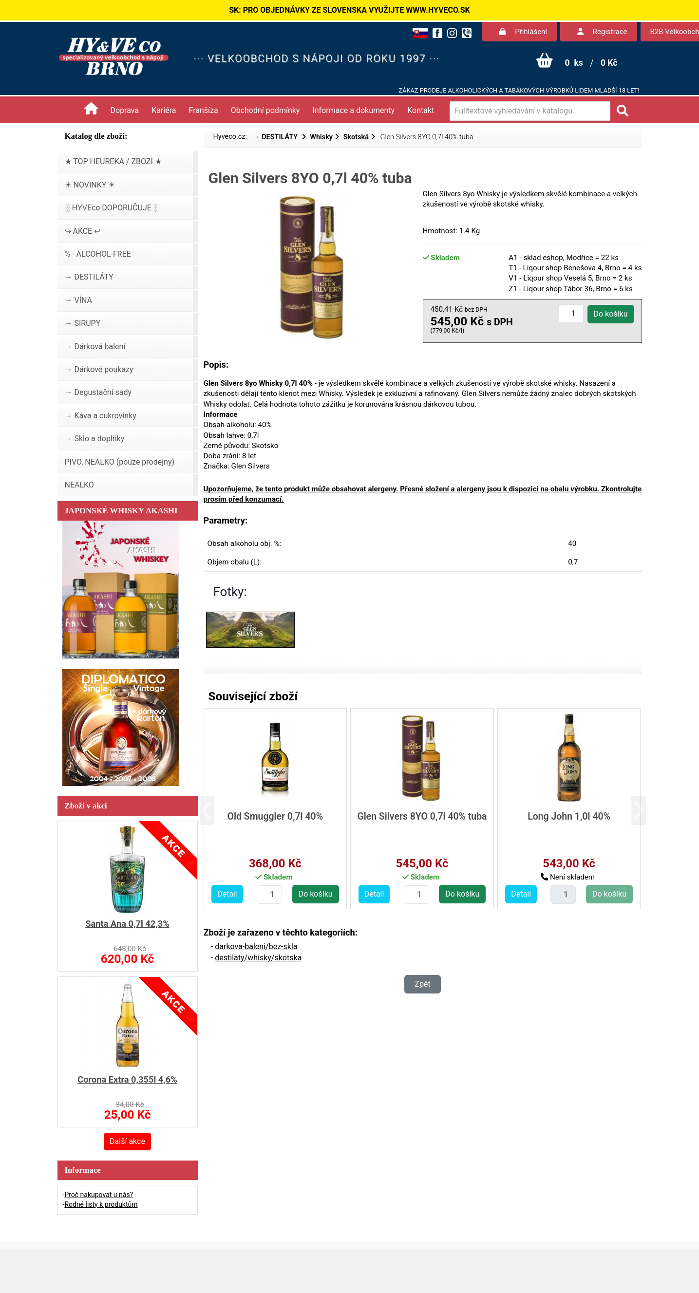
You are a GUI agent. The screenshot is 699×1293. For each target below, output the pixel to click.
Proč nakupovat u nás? (98, 1195)
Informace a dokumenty (353, 110)
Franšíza (203, 110)
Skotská (356, 137)
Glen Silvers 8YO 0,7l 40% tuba (422, 816)
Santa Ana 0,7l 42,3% (127, 923)
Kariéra (163, 110)
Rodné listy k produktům (100, 1204)
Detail (227, 894)
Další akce (127, 1141)
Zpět (422, 984)
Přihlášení (523, 31)
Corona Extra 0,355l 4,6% (127, 1079)
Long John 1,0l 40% (569, 816)
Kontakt (420, 110)
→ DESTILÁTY (276, 137)
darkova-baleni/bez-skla (256, 946)
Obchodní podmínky (265, 110)
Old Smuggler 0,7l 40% (275, 816)
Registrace (602, 31)
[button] (215, 810)
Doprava (125, 110)
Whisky (321, 137)
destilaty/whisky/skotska (258, 957)
